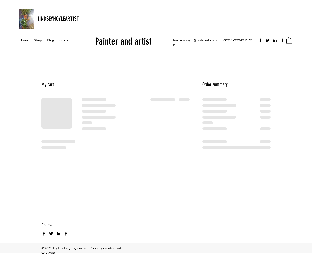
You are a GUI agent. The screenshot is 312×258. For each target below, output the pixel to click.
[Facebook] (260, 40)
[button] (289, 40)
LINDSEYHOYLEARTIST (58, 18)
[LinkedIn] (275, 40)
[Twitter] (267, 40)
